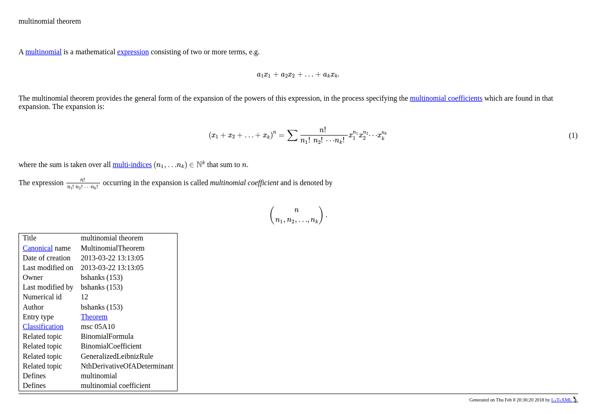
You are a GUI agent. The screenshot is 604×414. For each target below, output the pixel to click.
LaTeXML (564, 399)
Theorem (94, 317)
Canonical (38, 248)
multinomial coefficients (446, 98)
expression (133, 52)
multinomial (43, 52)
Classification (43, 326)
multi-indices (132, 164)
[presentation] (298, 75)
